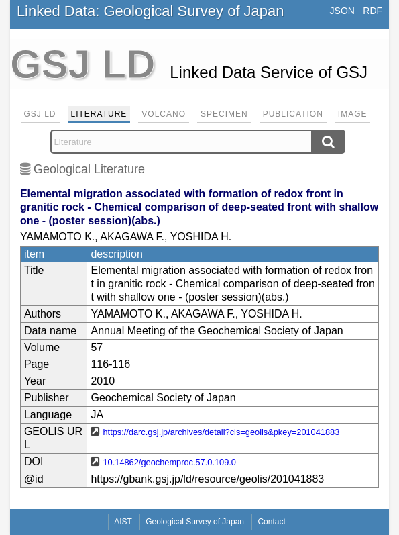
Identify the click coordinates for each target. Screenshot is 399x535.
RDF (372, 10)
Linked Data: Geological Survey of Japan (150, 11)
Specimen (224, 114)
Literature (99, 114)
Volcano (163, 114)
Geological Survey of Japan (195, 521)
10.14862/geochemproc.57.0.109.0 (169, 462)
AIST (123, 521)
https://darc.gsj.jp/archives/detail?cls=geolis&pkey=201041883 (221, 432)
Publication (293, 114)
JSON (342, 10)
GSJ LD (40, 114)
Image (352, 114)
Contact (271, 521)
